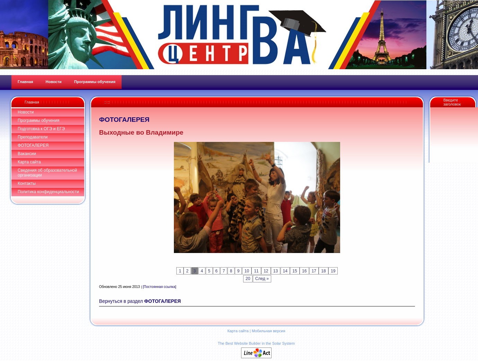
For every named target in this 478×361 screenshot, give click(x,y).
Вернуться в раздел (140, 301)
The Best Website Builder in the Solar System (256, 343)
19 (333, 271)
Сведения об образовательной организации (47, 173)
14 (285, 271)
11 (256, 271)
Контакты (27, 183)
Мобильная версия (268, 331)
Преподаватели (33, 137)
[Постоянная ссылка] (159, 287)
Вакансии (27, 153)
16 (304, 271)
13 (275, 271)
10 (247, 271)
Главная (32, 102)
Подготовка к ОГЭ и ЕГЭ (41, 128)
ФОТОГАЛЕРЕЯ (33, 145)
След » (262, 278)
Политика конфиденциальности (48, 191)
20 (248, 278)
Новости (26, 112)
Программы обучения (38, 120)
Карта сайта (29, 162)
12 (266, 271)
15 (294, 271)
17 (314, 271)
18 (323, 271)
